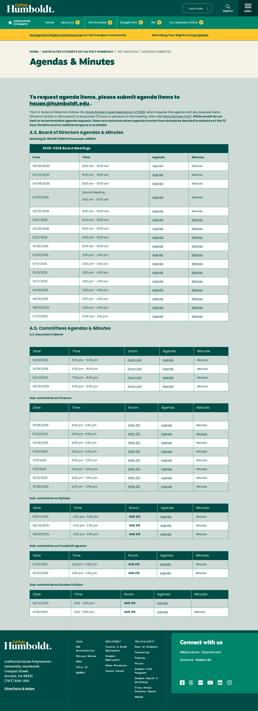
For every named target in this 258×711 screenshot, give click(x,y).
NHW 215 (134, 425)
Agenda (157, 175)
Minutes (197, 220)
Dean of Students (146, 646)
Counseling (142, 652)
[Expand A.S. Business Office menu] (201, 22)
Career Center (114, 670)
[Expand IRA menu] (159, 22)
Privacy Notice (86, 656)
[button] (197, 8)
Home (49, 22)
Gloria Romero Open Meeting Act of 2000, (115, 112)
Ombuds (139, 696)
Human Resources (116, 665)
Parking (140, 657)
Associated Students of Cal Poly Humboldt (78, 51)
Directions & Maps (19, 689)
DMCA (79, 661)
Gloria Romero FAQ (176, 116)
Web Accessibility (85, 648)
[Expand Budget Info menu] (141, 22)
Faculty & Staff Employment (116, 648)
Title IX (81, 667)
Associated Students (19, 23)
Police (139, 663)
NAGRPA (80, 672)
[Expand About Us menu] (77, 22)
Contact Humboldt (195, 660)
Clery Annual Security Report (145, 689)
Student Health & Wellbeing (146, 680)
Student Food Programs (143, 671)
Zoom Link (135, 360)
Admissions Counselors (200, 652)
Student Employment (112, 658)
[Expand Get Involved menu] (110, 22)
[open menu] (248, 8)
